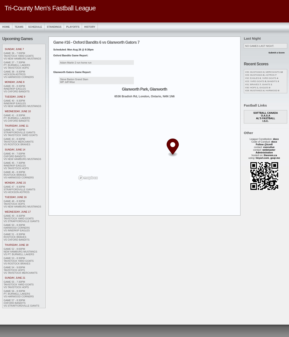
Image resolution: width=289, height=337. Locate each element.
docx (276, 139)
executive (269, 147)
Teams (19, 26)
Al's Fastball (265, 118)
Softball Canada (265, 113)
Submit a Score (276, 52)
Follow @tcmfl (264, 144)
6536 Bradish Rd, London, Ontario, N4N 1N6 (144, 96)
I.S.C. (266, 121)
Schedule (35, 26)
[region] (144, 141)
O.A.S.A (265, 115)
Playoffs (72, 26)
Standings (54, 26)
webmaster (268, 149)
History (89, 26)
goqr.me (275, 158)
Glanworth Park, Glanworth (144, 89)
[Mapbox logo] (88, 177)
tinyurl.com (262, 158)
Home (6, 26)
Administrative (264, 152)
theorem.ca (270, 155)
